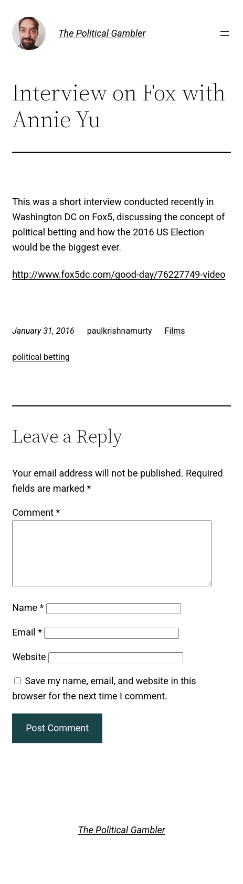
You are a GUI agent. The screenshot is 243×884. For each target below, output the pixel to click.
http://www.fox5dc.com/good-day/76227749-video (118, 274)
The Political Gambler (101, 33)
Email (27, 644)
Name (28, 620)
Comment (36, 512)
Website (29, 669)
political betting (41, 357)
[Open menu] (224, 33)
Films (175, 331)
